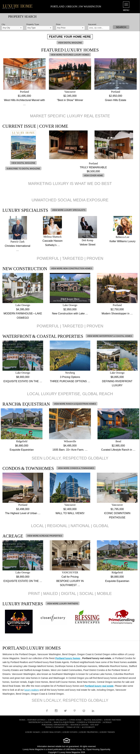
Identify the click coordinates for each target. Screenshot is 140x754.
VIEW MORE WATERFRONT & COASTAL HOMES (109, 336)
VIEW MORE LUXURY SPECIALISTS (68, 210)
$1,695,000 (24, 95)
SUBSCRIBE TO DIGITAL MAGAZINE (23, 168)
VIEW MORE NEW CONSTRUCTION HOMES (71, 268)
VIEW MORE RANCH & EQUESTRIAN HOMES (75, 404)
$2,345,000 (70, 95)
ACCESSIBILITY (88, 727)
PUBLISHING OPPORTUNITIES (55, 725)
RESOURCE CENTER (79, 725)
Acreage (107, 722)
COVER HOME (75, 720)
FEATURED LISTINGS (36, 720)
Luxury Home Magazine (33, 749)
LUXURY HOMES (32, 732)
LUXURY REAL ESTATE (51, 732)
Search (121, 27)
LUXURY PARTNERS (112, 720)
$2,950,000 (115, 95)
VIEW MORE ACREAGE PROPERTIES (44, 536)
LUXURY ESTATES (69, 732)
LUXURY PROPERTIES (88, 732)
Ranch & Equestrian (64, 722)
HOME (22, 720)
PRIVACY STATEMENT (54, 727)
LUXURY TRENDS (107, 732)
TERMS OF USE (72, 727)
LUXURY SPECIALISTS (57, 720)
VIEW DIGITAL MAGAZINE (70, 43)
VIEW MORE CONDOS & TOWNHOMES (76, 468)
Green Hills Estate (115, 100)
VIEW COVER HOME (93, 175)
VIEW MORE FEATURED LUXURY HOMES (70, 55)
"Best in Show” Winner (70, 100)
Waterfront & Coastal (40, 722)
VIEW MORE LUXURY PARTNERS (62, 603)
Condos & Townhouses (89, 722)
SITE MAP (94, 725)
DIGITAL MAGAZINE (93, 720)
